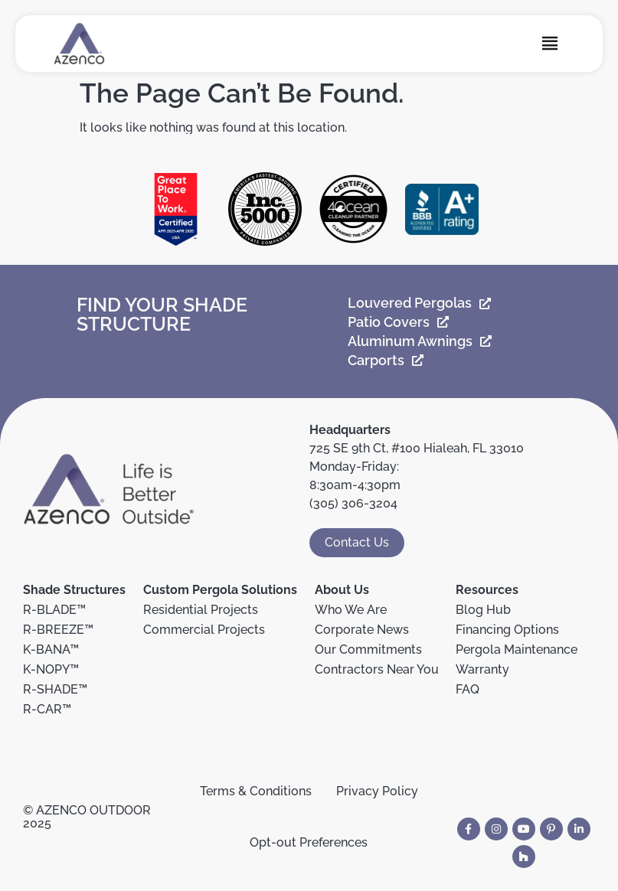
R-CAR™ (47, 709)
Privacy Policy (377, 791)
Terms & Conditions (256, 791)
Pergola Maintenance (516, 649)
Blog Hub (483, 609)
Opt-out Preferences (309, 842)
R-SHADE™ (55, 689)
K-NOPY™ (51, 669)
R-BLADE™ (54, 609)
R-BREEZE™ (58, 629)
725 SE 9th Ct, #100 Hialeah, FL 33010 (416, 448)
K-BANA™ (51, 649)
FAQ (467, 689)
